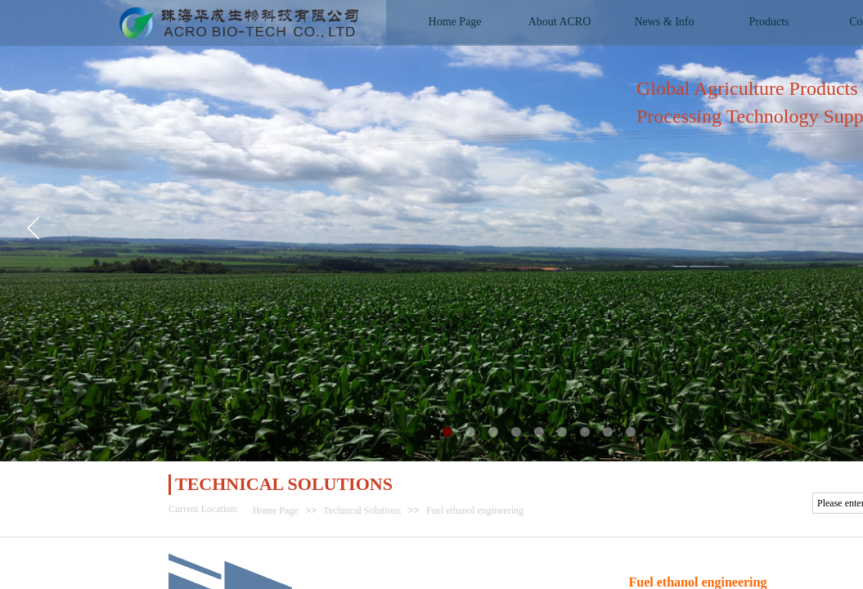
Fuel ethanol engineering (475, 510)
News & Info (664, 22)
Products (769, 22)
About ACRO (559, 22)
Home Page (276, 510)
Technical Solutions (362, 510)
